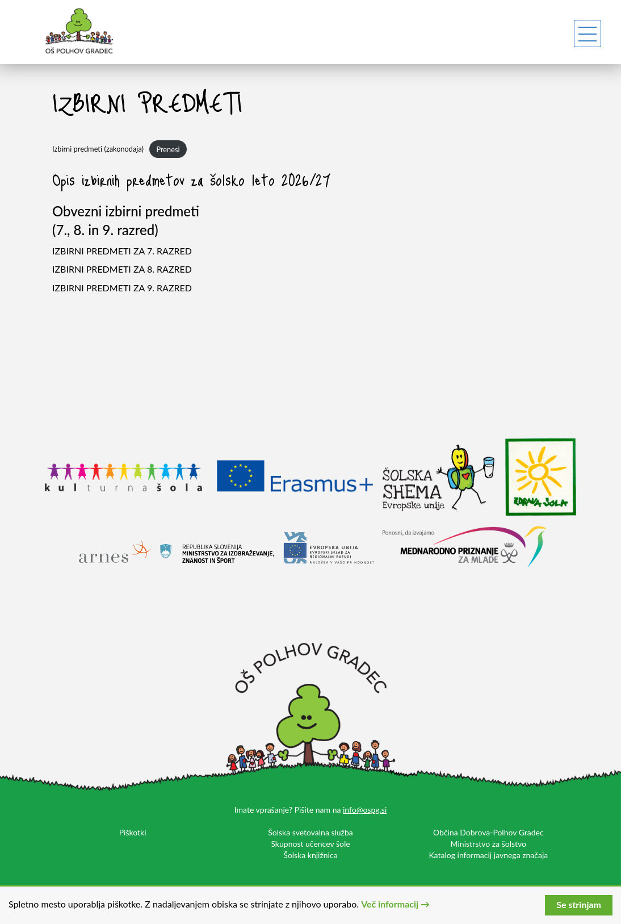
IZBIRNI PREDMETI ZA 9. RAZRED (122, 287)
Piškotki (132, 832)
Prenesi (167, 149)
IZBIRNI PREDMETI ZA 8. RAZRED (122, 269)
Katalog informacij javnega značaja (488, 855)
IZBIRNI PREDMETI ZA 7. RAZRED (122, 250)
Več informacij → (395, 903)
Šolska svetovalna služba (310, 832)
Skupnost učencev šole (310, 843)
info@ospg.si (365, 809)
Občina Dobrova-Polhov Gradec (488, 832)
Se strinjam (578, 904)
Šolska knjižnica (310, 855)
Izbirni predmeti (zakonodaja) (98, 149)
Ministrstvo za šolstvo (488, 843)
